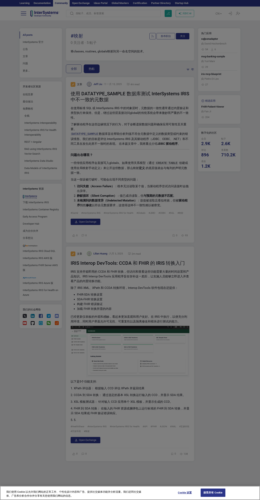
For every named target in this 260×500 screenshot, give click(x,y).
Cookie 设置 (185, 495)
